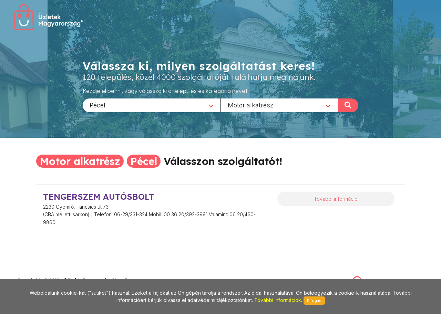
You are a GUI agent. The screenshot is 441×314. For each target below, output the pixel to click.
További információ (336, 199)
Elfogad (314, 300)
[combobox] (151, 105)
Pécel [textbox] (97, 104)
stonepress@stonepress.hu (45, 272)
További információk (277, 300)
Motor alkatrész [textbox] (250, 104)
